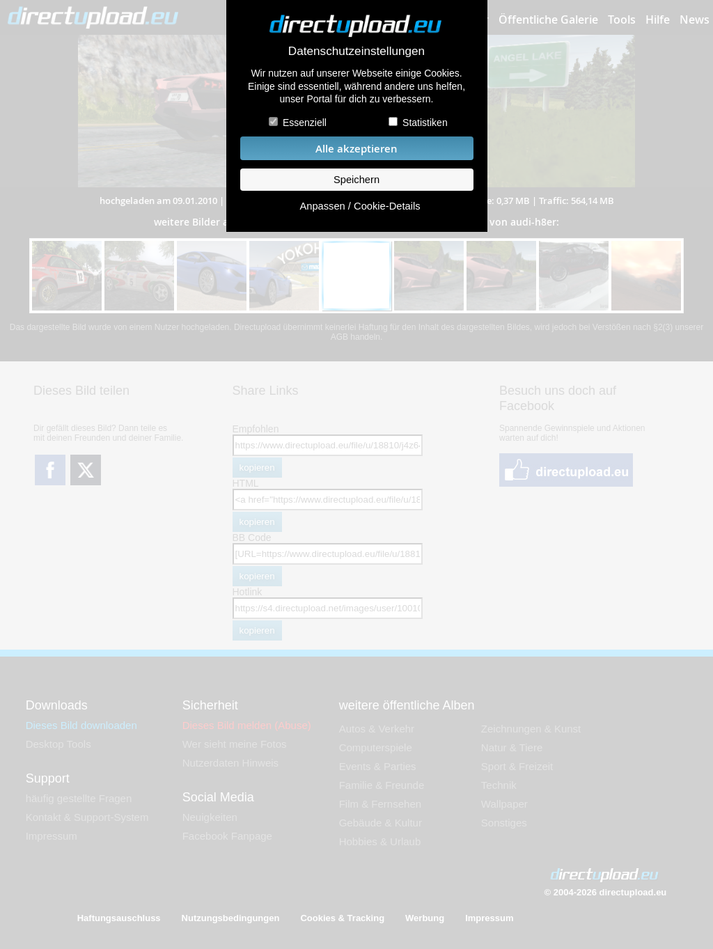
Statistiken (425, 122)
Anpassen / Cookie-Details (359, 206)
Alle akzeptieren (356, 148)
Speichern (356, 179)
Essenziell (305, 122)
